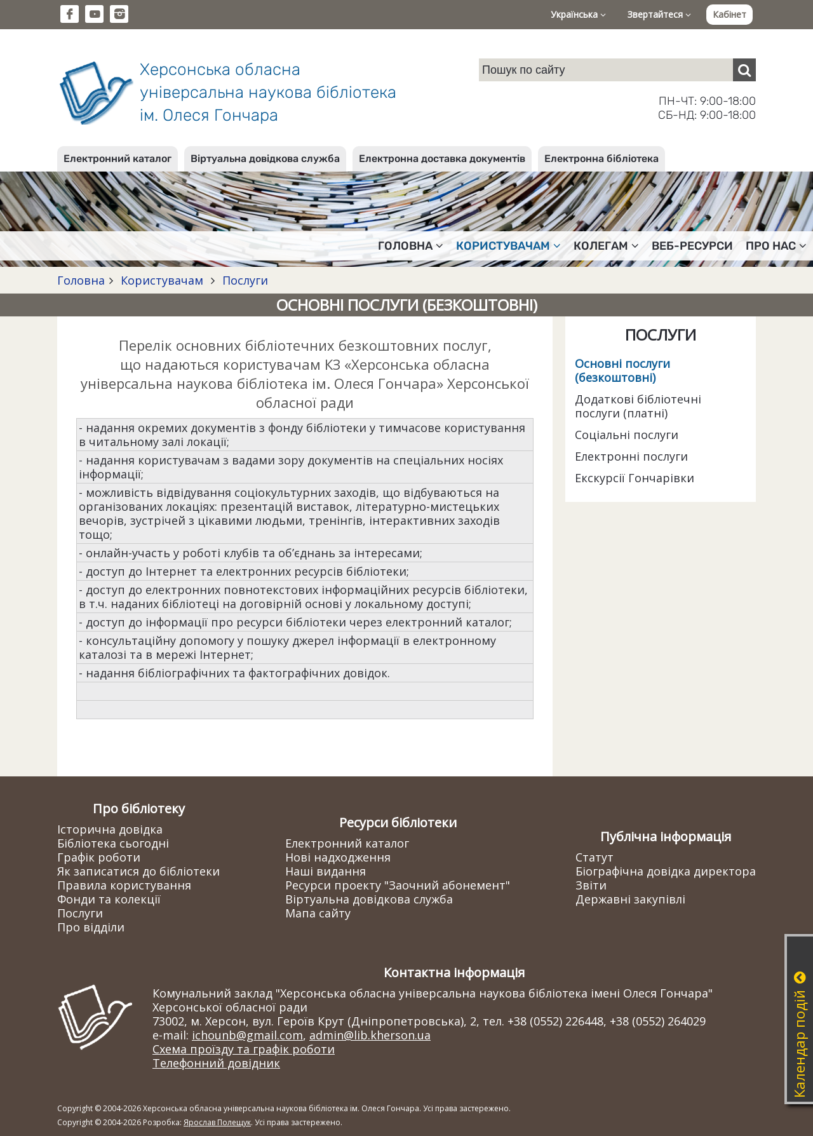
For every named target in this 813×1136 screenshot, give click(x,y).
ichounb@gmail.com (247, 1035)
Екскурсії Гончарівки (634, 478)
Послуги (243, 280)
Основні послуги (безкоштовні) (622, 370)
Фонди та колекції (109, 899)
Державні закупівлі (630, 899)
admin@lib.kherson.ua (370, 1035)
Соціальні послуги (626, 435)
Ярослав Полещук (217, 1122)
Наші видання (325, 871)
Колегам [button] (606, 246)
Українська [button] (578, 14)
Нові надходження (338, 857)
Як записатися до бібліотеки (138, 871)
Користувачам (162, 280)
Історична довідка (110, 829)
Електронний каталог (117, 158)
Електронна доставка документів (442, 158)
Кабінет (729, 14)
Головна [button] (410, 246)
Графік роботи (98, 857)
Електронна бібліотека (601, 158)
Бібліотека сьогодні (113, 843)
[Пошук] (744, 69)
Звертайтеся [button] (659, 14)
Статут (594, 857)
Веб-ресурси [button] (692, 246)
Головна (81, 280)
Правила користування (124, 885)
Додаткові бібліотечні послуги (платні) (638, 406)
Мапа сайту (318, 913)
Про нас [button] (776, 246)
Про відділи (90, 927)
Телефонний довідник (216, 1063)
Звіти (591, 885)
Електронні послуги (631, 456)
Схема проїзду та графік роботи (243, 1049)
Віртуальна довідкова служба (265, 158)
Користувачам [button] (508, 246)
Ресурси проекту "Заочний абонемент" (397, 885)
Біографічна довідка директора (665, 871)
